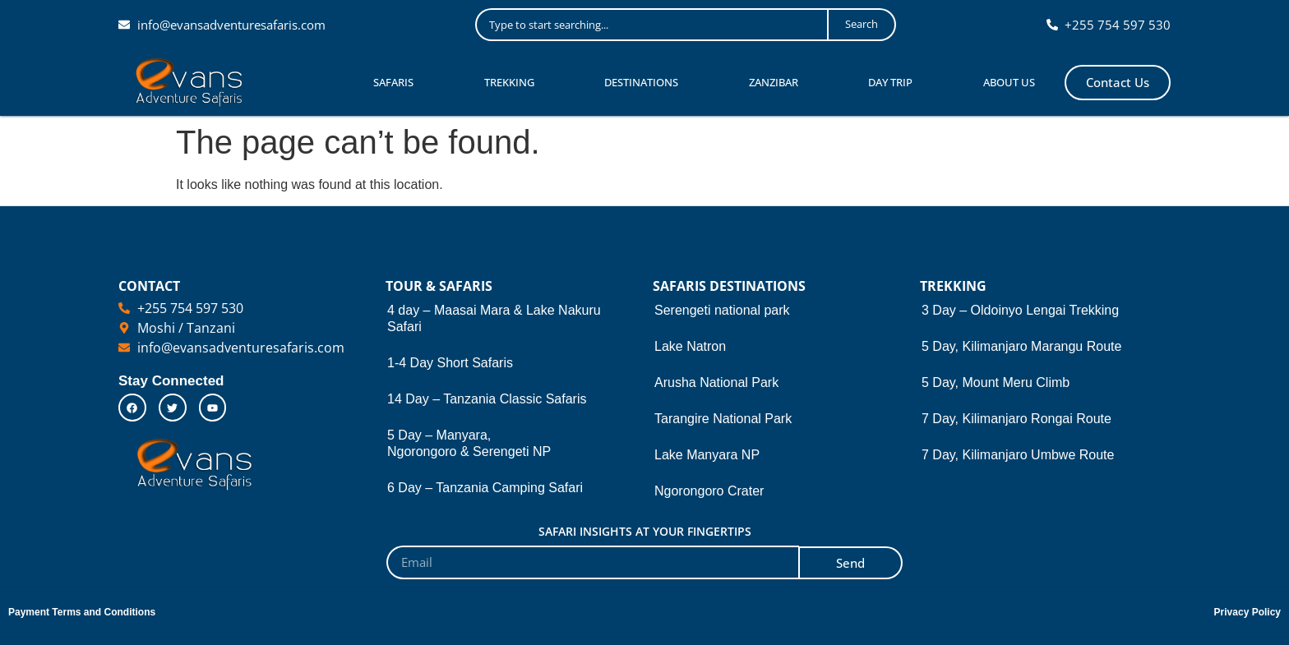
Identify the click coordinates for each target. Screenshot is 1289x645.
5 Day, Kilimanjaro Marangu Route (1021, 346)
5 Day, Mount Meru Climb (996, 382)
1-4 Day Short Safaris (450, 363)
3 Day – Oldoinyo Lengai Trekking (1020, 310)
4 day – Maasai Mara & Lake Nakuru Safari (494, 318)
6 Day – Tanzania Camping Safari (485, 488)
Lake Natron (690, 346)
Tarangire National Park (723, 419)
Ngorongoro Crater (709, 491)
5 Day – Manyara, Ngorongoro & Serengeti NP (469, 443)
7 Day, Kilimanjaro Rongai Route (1016, 419)
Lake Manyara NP (707, 455)
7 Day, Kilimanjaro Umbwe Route (1018, 455)
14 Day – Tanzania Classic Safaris (487, 399)
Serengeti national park (722, 310)
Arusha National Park (716, 382)
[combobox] (651, 24)
